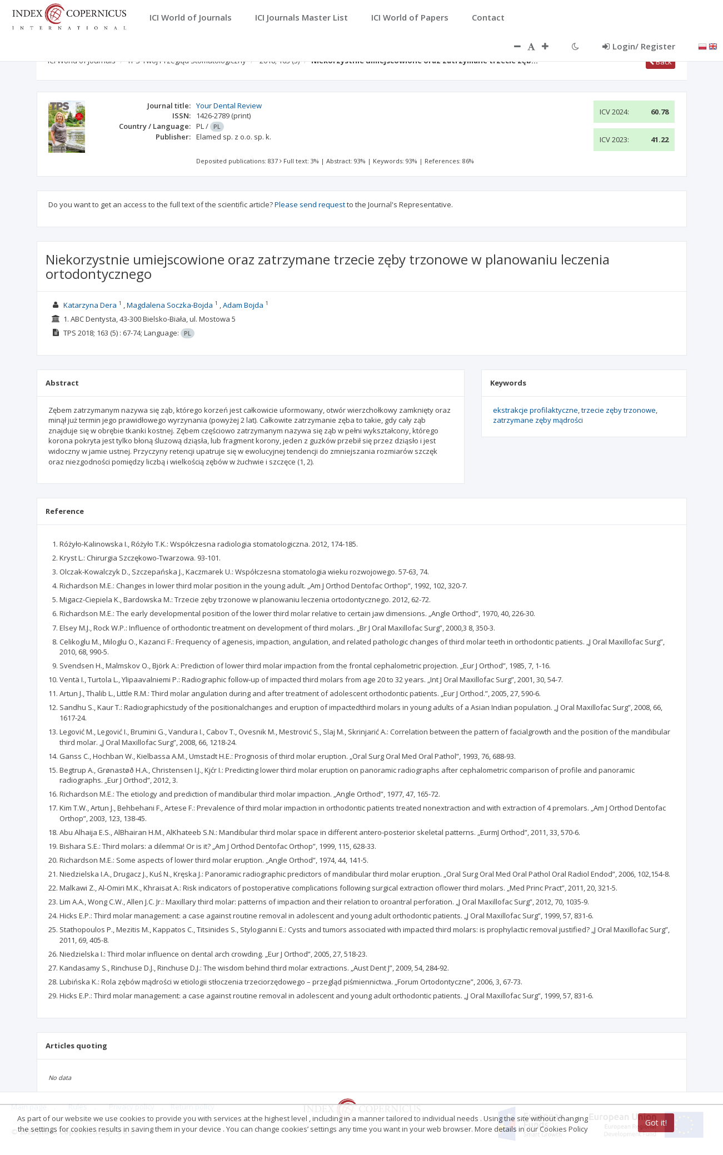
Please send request (310, 204)
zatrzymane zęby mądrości (538, 420)
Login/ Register (638, 46)
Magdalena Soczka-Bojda (170, 305)
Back (660, 62)
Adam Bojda (243, 305)
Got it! (656, 1122)
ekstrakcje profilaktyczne (535, 410)
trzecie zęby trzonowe (618, 410)
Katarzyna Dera (90, 305)
